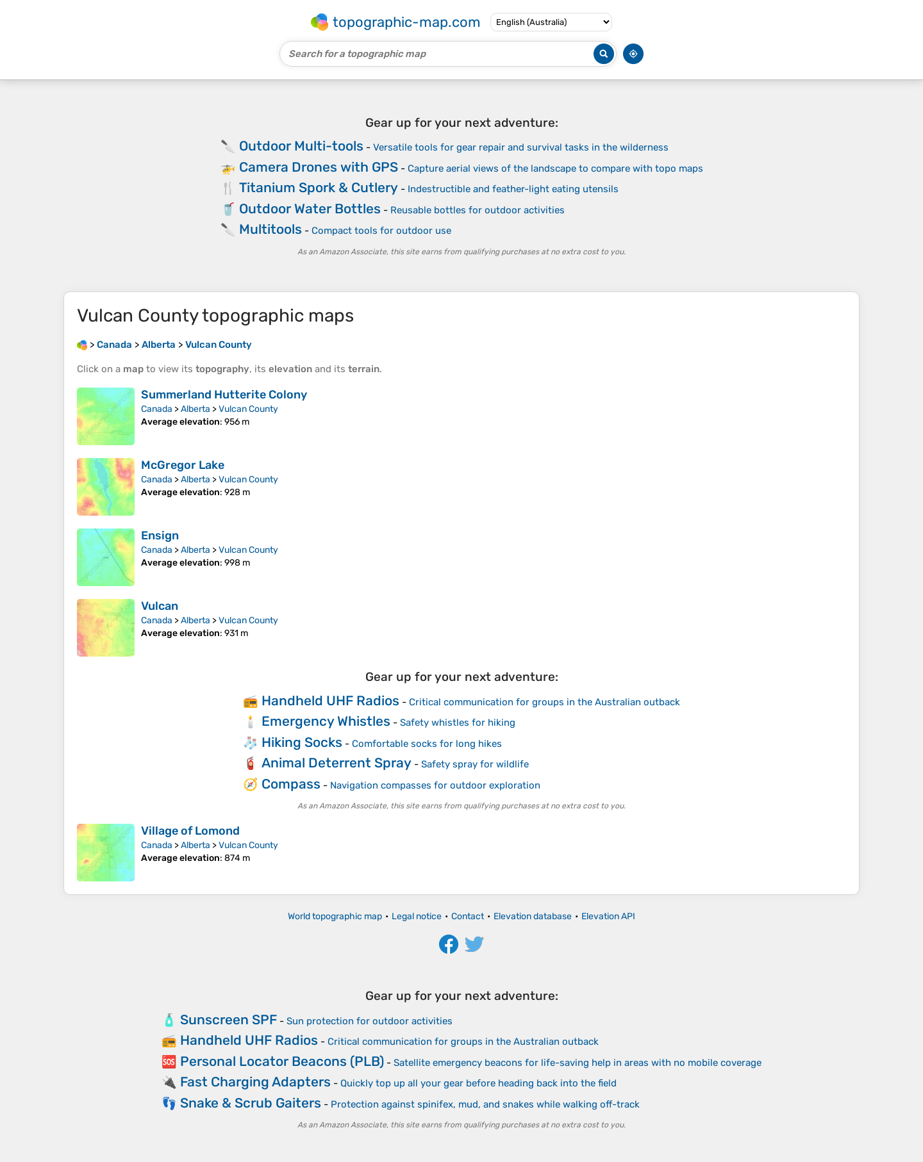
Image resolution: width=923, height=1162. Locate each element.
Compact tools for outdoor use (381, 230)
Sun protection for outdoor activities (370, 1021)
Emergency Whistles (326, 721)
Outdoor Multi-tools (301, 146)
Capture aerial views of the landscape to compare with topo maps (555, 168)
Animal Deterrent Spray (337, 763)
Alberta (195, 409)
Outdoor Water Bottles (310, 208)
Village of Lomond (190, 831)
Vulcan (159, 606)
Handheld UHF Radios (330, 700)
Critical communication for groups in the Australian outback (544, 702)
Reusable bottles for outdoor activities (477, 210)
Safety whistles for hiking (457, 722)
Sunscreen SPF (228, 1019)
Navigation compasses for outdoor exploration (435, 785)
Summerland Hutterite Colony (224, 395)
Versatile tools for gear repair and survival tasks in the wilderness (521, 147)
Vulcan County (248, 409)
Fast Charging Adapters (255, 1082)
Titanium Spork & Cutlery (318, 187)
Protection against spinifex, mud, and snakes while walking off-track (485, 1104)
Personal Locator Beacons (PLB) (282, 1061)
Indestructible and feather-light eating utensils (513, 189)
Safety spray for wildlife (475, 764)
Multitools (270, 229)
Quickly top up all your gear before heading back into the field (478, 1083)
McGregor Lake (182, 465)
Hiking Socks (302, 742)
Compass (291, 784)
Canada (156, 409)
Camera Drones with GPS (318, 167)
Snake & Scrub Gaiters (250, 1103)
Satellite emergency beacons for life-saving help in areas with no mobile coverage (577, 1062)
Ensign (160, 535)
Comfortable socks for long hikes (427, 743)
